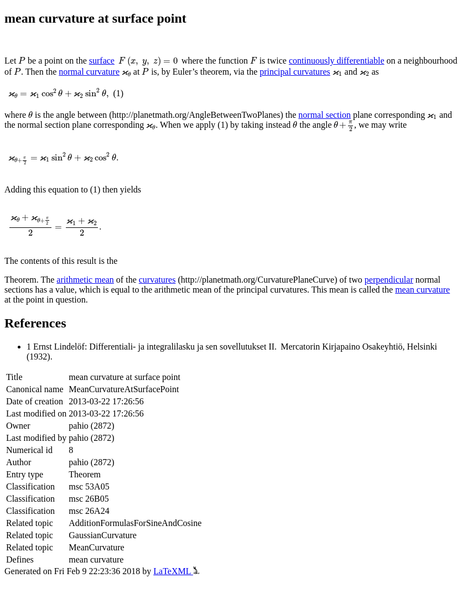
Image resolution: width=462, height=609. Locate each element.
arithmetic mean (85, 279)
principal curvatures (294, 71)
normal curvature (89, 71)
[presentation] (21, 60)
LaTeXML (176, 571)
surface (102, 60)
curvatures (157, 279)
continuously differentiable (337, 60)
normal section (324, 114)
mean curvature (422, 289)
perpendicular (389, 279)
